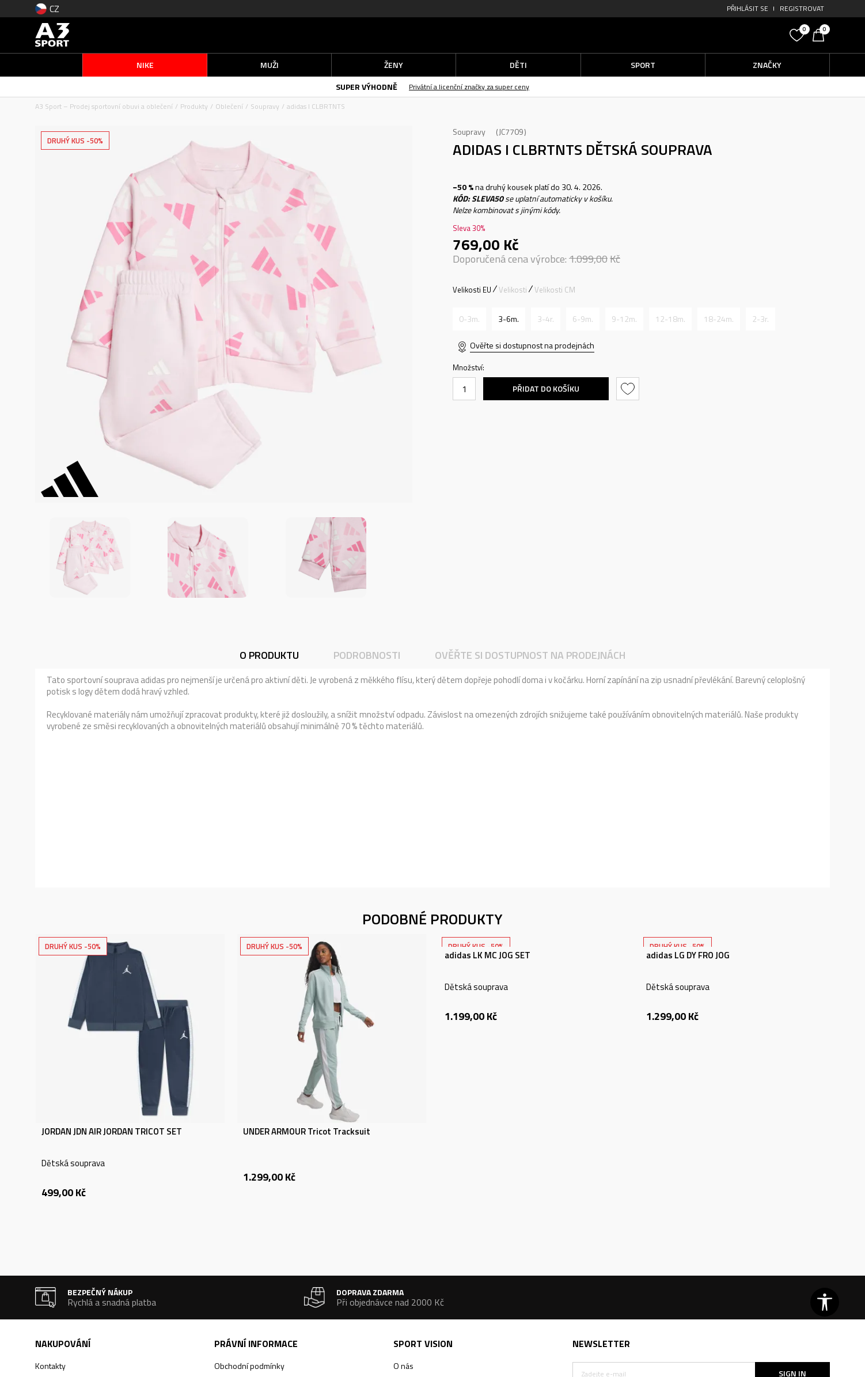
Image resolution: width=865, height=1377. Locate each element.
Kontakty (50, 1366)
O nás (403, 1366)
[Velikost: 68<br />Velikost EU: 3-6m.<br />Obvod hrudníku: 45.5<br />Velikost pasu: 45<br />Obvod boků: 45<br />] (508, 319)
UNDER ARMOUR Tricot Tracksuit (306, 1131)
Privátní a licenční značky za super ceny (469, 86)
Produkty (194, 106)
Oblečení (229, 106)
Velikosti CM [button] (554, 289)
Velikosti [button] (513, 289)
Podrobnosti (366, 655)
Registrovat (802, 8)
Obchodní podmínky (249, 1366)
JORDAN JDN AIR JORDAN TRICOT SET (111, 1131)
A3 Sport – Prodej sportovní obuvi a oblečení (104, 106)
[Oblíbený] (798, 34)
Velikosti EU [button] (472, 289)
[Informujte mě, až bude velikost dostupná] (469, 319)
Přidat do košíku (546, 388)
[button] (697, 35)
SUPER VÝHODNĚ (366, 87)
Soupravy (265, 106)
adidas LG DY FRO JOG (688, 955)
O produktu (269, 655)
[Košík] (821, 34)
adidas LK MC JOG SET (487, 955)
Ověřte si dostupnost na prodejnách (532, 345)
